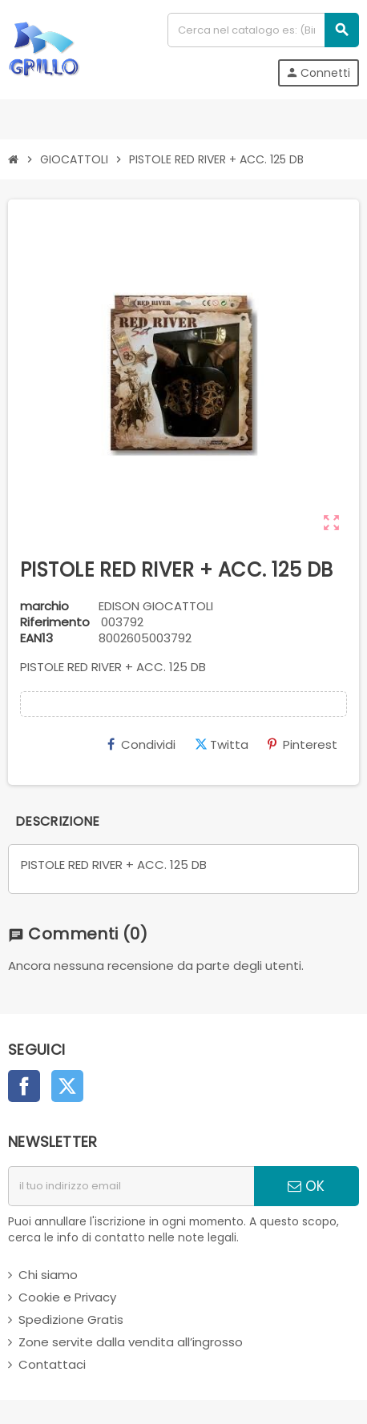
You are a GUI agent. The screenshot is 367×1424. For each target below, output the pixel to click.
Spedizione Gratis (70, 1319)
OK (306, 1186)
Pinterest (302, 744)
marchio (44, 606)
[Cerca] (262, 30)
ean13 (36, 638)
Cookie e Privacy (67, 1297)
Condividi (141, 744)
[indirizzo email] (131, 1186)
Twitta (221, 744)
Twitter (67, 1086)
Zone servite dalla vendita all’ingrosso (130, 1341)
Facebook (24, 1086)
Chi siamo (48, 1274)
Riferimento (55, 622)
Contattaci (52, 1364)
